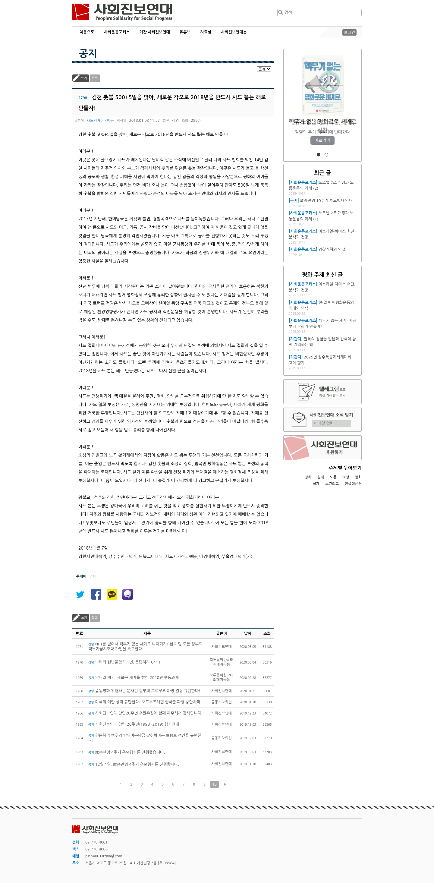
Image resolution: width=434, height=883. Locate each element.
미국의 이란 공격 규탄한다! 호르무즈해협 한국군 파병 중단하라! (145, 702)
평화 (358, 477)
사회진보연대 (122, 12)
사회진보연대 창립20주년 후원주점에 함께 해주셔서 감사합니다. (145, 713)
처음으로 (87, 32)
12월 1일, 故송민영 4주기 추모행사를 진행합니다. (133, 764)
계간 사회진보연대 (154, 32)
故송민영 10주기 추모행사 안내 (326, 201)
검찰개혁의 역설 (332, 249)
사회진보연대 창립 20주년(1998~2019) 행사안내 (133, 724)
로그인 (349, 32)
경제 (320, 477)
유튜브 (185, 32)
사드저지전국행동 (100, 120)
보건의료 (332, 484)
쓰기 (84, 78)
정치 (307, 477)
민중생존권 (353, 484)
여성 (345, 477)
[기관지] (296, 339)
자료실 (206, 32)
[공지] (294, 201)
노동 (333, 477)
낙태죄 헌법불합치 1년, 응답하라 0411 (124, 662)
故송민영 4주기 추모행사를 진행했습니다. (126, 752)
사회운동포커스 (117, 32)
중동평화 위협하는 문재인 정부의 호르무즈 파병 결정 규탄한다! (144, 691)
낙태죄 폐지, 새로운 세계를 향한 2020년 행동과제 (133, 678)
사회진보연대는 (234, 32)
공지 (88, 53)
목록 (95, 78)
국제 (316, 484)
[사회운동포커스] (303, 182)
